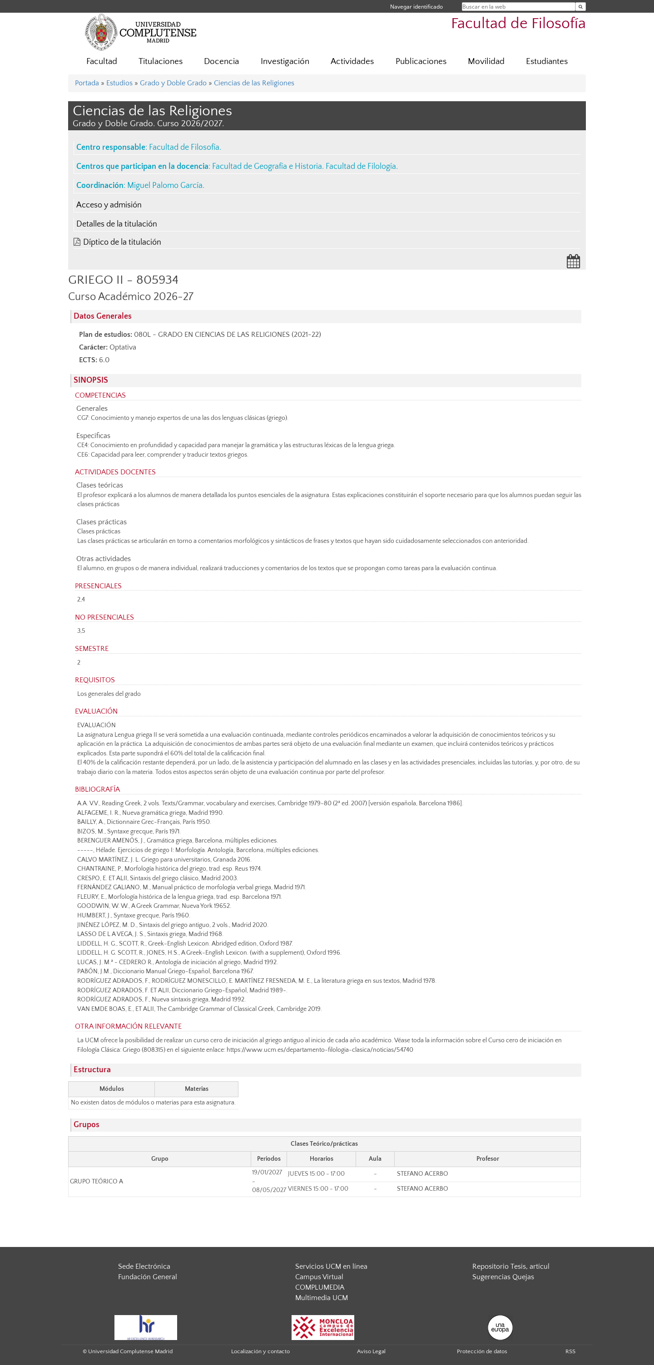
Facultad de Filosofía (518, 23)
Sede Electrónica (144, 1266)
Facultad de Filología (361, 166)
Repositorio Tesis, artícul (511, 1266)
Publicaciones (421, 61)
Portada (87, 83)
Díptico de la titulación (122, 242)
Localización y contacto (260, 1351)
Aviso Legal (371, 1351)
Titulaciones (161, 61)
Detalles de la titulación (116, 224)
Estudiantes (547, 61)
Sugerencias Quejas (503, 1277)
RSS (570, 1351)
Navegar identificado (416, 6)
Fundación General (147, 1277)
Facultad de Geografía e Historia (267, 166)
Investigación (285, 61)
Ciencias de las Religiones (254, 83)
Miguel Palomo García (165, 185)
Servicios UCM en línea (331, 1266)
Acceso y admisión (109, 205)
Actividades (352, 61)
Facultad (101, 61)
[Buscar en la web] (580, 6)
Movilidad (486, 61)
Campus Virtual (319, 1277)
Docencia (221, 61)
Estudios (119, 83)
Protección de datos (482, 1351)
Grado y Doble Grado (173, 83)
